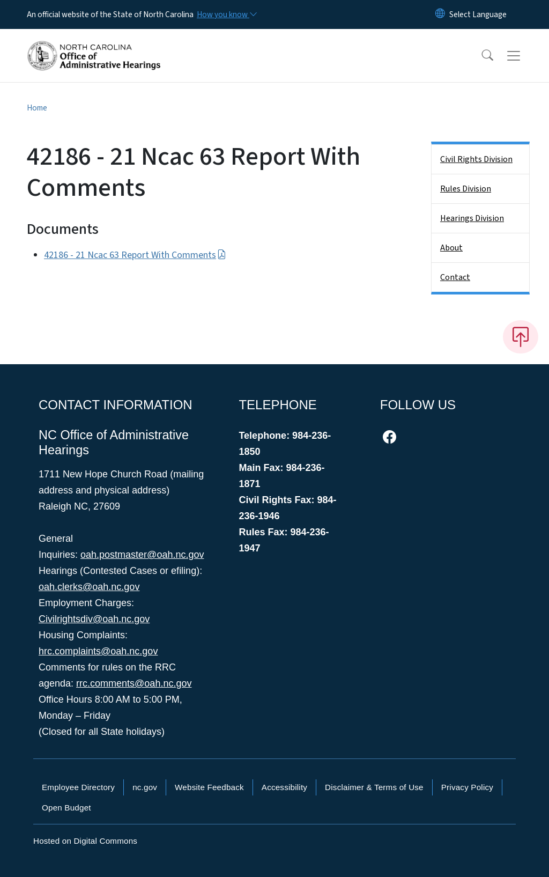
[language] (478, 14)
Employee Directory (78, 787)
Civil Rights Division (476, 159)
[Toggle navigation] (524, 56)
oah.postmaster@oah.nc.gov (142, 554)
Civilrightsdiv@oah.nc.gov (94, 619)
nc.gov (144, 787)
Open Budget (66, 807)
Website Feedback (209, 787)
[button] (480, 56)
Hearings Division (472, 218)
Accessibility (284, 787)
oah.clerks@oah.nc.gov (89, 586)
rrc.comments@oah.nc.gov (133, 683)
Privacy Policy (467, 787)
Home (37, 108)
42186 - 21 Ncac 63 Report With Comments (135, 255)
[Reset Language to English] (440, 14)
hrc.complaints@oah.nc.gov (98, 651)
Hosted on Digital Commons (85, 840)
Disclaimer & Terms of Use (374, 787)
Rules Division (465, 189)
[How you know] (226, 14)
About (451, 248)
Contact (455, 277)
